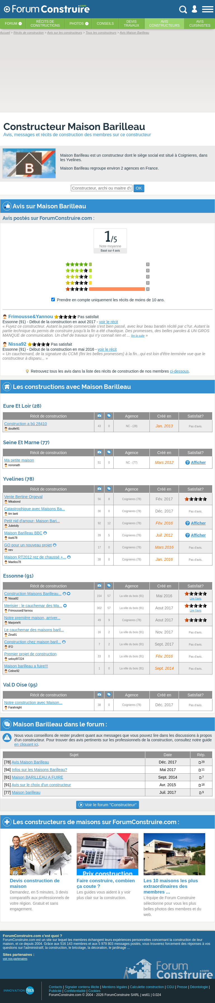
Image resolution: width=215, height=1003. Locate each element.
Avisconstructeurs (164, 24)
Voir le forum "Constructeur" (107, 804)
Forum (11, 24)
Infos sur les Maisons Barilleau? (39, 769)
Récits (45, 24)
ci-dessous (179, 371)
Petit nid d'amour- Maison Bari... (32, 521)
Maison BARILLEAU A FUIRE (37, 777)
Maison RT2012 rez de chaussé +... (35, 557)
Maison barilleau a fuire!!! (26, 666)
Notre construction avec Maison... (33, 702)
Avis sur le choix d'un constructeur (41, 785)
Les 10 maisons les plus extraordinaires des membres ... (171, 886)
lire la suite (137, 335)
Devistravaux (131, 24)
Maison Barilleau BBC (23, 533)
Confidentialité (75, 991)
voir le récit (108, 322)
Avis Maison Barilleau (30, 762)
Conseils (105, 24)
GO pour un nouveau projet (28, 545)
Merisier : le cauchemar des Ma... (33, 605)
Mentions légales (114, 987)
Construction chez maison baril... (32, 642)
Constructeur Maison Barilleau (74, 126)
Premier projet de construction (30, 654)
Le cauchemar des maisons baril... (34, 630)
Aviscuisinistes (199, 24)
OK (139, 188)
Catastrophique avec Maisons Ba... (34, 509)
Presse (182, 987)
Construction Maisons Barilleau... (33, 593)
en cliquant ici (26, 744)
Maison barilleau (26, 792)
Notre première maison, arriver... (32, 618)
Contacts (55, 987)
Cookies (94, 991)
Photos (77, 24)
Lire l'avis (195, 598)
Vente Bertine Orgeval (23, 496)
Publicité (55, 991)
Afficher (198, 462)
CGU (170, 987)
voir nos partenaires (15, 958)
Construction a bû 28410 (25, 423)
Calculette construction (147, 987)
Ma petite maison (19, 460)
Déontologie (199, 987)
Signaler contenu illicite (82, 987)
